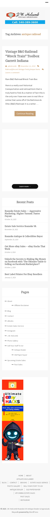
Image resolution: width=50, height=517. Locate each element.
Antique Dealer (20, 350)
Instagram (11, 331)
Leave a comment (12, 72)
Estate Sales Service (15, 326)
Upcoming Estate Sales (16, 360)
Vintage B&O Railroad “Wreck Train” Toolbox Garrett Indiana (22, 56)
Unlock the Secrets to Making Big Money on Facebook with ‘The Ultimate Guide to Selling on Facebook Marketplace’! (25, 261)
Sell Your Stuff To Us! (15, 345)
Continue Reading (25, 113)
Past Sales (18, 364)
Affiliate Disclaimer (21, 305)
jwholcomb (12, 66)
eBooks (10, 321)
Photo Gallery (12, 341)
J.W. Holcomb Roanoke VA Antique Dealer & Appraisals (28, 509)
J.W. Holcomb (12, 336)
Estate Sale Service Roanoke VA (20, 226)
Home (21, 475)
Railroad (8, 69)
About (9, 301)
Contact (10, 316)
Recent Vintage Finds (20, 69)
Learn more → (25, 186)
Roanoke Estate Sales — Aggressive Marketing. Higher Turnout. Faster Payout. (23, 213)
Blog (9, 311)
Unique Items (35, 69)
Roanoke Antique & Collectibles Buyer (24, 236)
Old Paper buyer (20, 355)
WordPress (33, 512)
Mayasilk (15, 512)
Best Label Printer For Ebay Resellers (23, 274)
